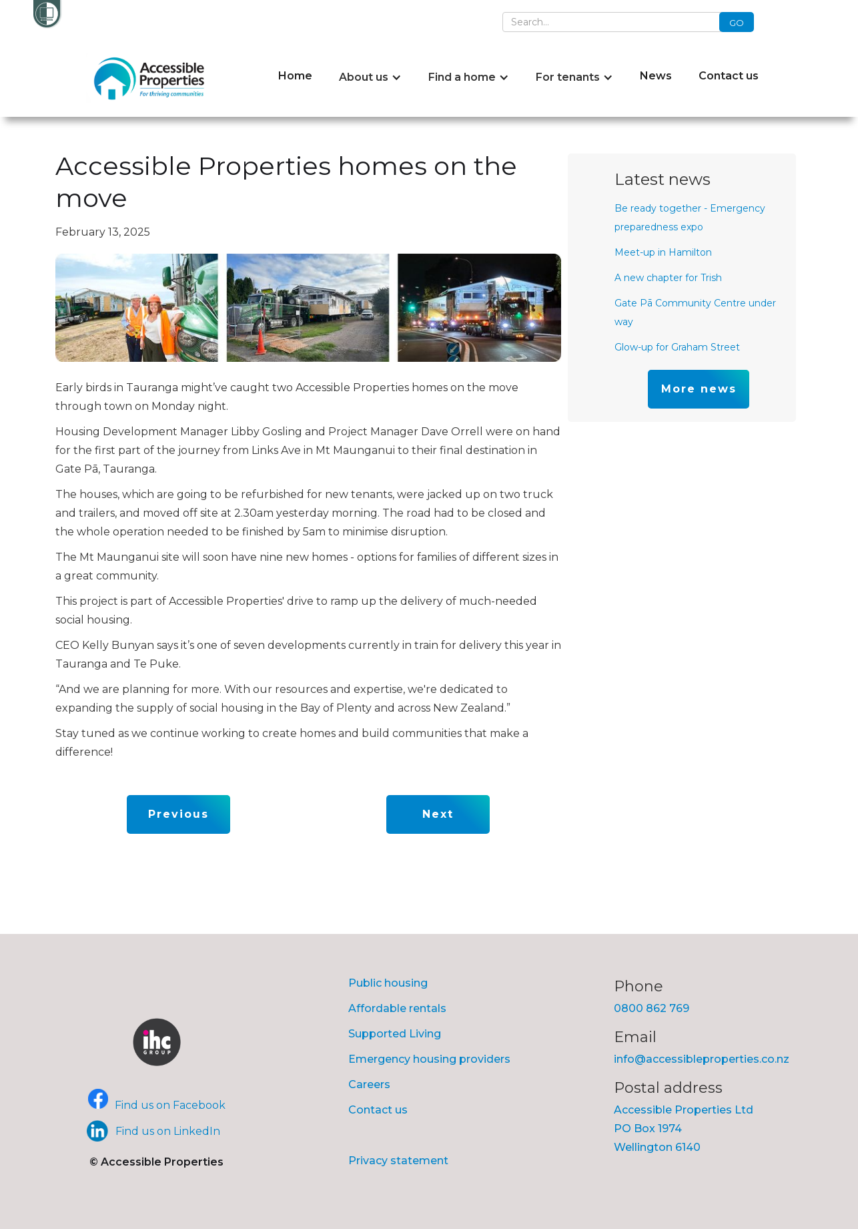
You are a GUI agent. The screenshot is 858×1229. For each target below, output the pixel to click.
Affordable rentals (397, 1008)
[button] (370, 77)
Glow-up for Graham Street (677, 347)
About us (363, 77)
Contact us (729, 75)
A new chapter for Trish (668, 278)
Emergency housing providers (429, 1059)
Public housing (388, 983)
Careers (369, 1084)
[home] (152, 78)
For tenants (568, 77)
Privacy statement (398, 1160)
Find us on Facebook (170, 1105)
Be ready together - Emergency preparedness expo (689, 217)
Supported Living (394, 1033)
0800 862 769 (651, 1008)
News (656, 75)
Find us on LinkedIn (167, 1131)
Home (295, 75)
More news (699, 389)
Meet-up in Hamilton (663, 252)
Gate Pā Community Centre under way (695, 312)
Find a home (462, 77)
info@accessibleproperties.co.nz (701, 1059)
